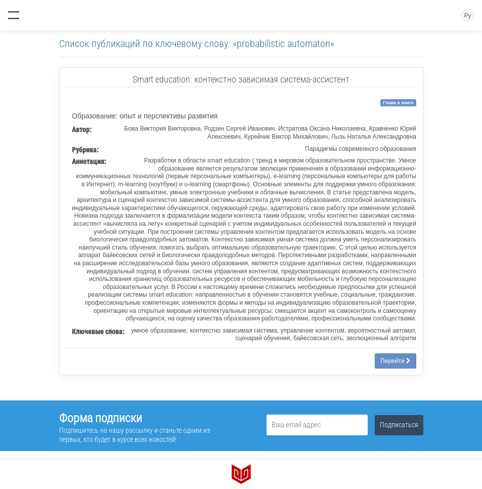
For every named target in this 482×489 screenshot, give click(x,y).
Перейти (395, 360)
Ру (467, 15)
